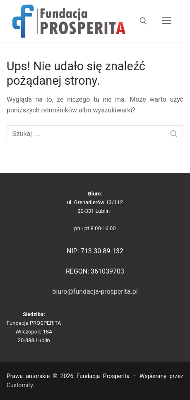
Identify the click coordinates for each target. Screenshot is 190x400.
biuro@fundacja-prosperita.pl (94, 291)
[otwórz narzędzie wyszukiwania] (143, 21)
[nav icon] (167, 21)
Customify (20, 385)
